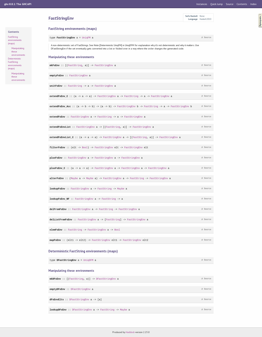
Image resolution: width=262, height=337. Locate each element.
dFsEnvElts (57, 299)
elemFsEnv (56, 229)
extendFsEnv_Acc (60, 106)
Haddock (130, 332)
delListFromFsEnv (61, 219)
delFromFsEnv (58, 209)
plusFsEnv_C (57, 168)
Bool (85, 147)
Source (229, 4)
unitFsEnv (56, 85)
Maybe (74, 178)
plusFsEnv (56, 157)
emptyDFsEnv (57, 289)
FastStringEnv (66, 37)
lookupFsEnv (57, 188)
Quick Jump (216, 4)
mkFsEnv (54, 65)
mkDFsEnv (55, 278)
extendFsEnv (57, 116)
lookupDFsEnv (58, 309)
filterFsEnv (57, 147)
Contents (242, 4)
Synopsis (257, 13)
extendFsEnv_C (59, 96)
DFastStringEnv (66, 260)
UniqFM (86, 37)
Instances (201, 4)
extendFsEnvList (60, 127)
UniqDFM (88, 260)
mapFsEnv (55, 240)
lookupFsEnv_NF (59, 198)
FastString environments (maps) (15, 40)
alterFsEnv (57, 178)
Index (253, 4)
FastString (75, 65)
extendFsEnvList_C (62, 137)
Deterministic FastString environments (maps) (15, 63)
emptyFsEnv (57, 75)
